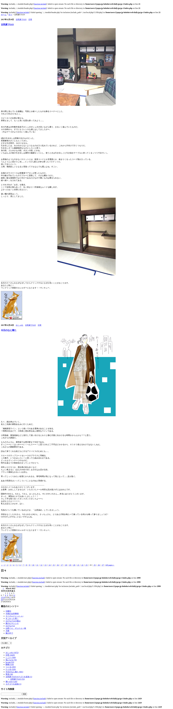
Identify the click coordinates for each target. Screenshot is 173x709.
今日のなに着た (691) (14, 672)
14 (49, 565)
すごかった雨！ (12, 618)
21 (78, 565)
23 (86, 565)
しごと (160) (11, 657)
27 (103, 565)
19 (70, 565)
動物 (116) (10, 664)
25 (94, 565)
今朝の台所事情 (12, 614)
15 (53, 565)
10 (33, 565)
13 (45, 565)
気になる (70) (11, 660)
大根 (7, 631)
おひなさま (10, 626)
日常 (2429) (10, 655)
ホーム (4, 15)
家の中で (9, 633)
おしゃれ (19, 325)
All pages (109, 565)
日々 (10, 15)
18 (66, 565)
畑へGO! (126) (11, 682)
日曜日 (8, 611)
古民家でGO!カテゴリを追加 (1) (19, 677)
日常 (30, 19)
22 (82, 565)
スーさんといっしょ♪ (14, 616)
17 (62, 565)
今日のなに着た (8, 330)
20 (74, 565)
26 (98, 565)
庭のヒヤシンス (12, 623)
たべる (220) (11, 669)
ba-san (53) (10, 662)
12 (41, 565)
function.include (40, 4)
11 (37, 565)
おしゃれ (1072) (12, 653)
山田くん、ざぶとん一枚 (16, 628)
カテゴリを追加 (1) (13, 684)
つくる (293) (11, 667)
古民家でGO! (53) (17, 679)
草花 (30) (9, 674)
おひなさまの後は (13, 621)
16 (57, 565)
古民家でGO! (21, 19)
